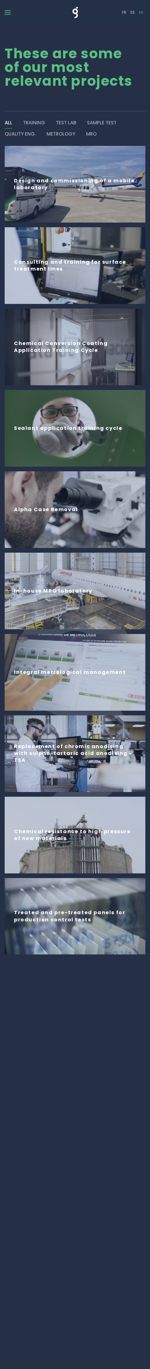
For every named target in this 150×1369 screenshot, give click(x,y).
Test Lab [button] (66, 122)
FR (124, 12)
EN (141, 12)
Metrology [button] (61, 134)
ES (133, 12)
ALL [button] (8, 122)
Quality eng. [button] (20, 134)
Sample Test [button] (101, 122)
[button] (8, 12)
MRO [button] (91, 134)
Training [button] (34, 122)
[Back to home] (75, 12)
